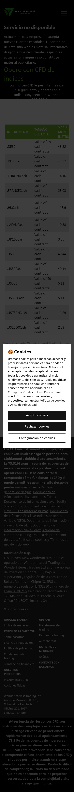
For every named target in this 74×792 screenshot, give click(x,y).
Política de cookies (52, 400)
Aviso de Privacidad (23, 405)
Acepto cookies (37, 415)
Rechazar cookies (37, 426)
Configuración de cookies (37, 438)
